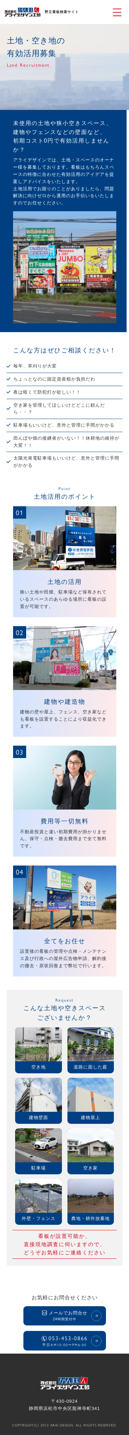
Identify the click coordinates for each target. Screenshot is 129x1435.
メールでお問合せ (64, 1316)
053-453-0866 (64, 1340)
